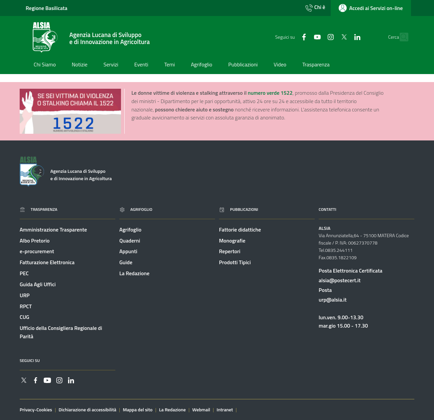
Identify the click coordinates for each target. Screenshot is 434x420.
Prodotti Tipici (235, 262)
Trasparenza (38, 209)
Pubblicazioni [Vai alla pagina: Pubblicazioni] (238, 209)
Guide (125, 262)
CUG (24, 317)
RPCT (26, 306)
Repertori (229, 252)
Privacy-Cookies (36, 409)
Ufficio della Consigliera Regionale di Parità (61, 332)
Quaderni (129, 241)
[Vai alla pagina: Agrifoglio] (201, 65)
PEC (24, 273)
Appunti (128, 252)
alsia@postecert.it (340, 280)
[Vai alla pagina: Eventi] (141, 65)
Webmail (201, 409)
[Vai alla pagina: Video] (280, 65)
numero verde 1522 (270, 93)
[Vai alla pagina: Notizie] (79, 65)
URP (25, 295)
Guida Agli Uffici (38, 284)
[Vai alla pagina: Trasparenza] (316, 65)
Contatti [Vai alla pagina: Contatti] (327, 209)
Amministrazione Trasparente (53, 230)
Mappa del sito (137, 409)
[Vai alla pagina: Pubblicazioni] (243, 65)
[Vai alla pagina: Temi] (169, 65)
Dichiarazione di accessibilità (87, 409)
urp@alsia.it (333, 300)
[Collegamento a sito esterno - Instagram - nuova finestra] (318, 36)
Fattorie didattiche (240, 230)
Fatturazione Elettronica (47, 262)
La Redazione (134, 273)
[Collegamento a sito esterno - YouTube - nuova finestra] (304, 36)
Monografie (232, 241)
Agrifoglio (130, 230)
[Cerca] (401, 37)
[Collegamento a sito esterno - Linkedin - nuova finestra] (344, 36)
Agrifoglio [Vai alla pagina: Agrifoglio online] (135, 209)
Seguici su (30, 360)
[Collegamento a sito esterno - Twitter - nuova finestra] (331, 36)
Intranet (225, 409)
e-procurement (37, 252)
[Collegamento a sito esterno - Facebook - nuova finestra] (291, 36)
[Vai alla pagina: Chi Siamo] (45, 65)
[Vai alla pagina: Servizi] (110, 65)
